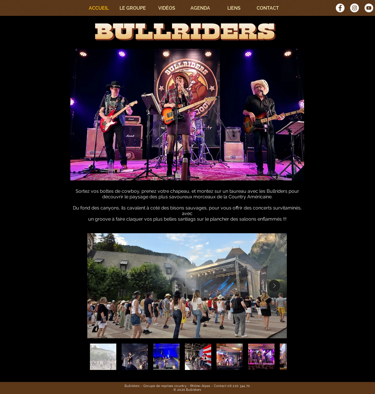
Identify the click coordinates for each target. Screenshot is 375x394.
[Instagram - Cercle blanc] (354, 8)
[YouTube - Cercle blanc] (368, 8)
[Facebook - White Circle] (340, 8)
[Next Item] (274, 286)
